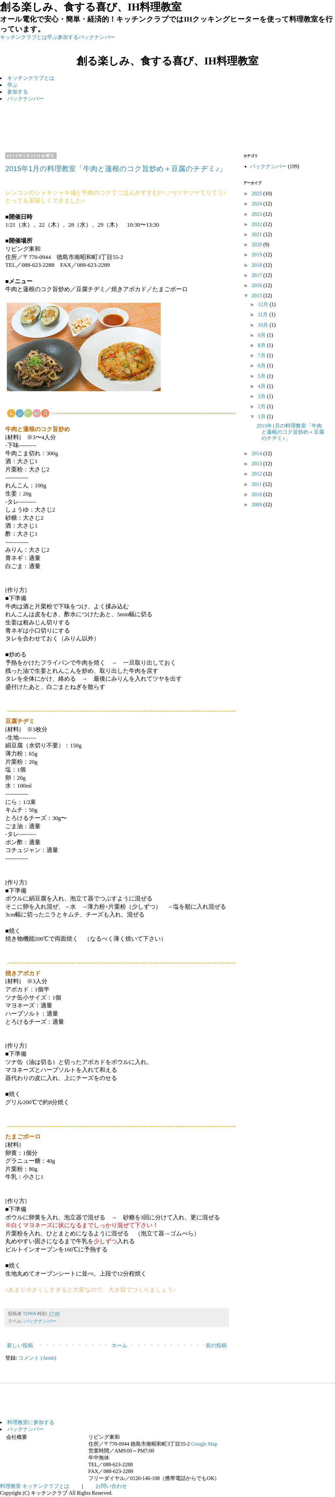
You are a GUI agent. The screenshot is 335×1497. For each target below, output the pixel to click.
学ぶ (52, 37)
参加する (68, 37)
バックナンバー (97, 37)
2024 (257, 203)
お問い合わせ (111, 1486)
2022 (257, 224)
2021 (257, 234)
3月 (262, 396)
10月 (264, 325)
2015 (257, 295)
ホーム (119, 1345)
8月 (262, 345)
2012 (257, 474)
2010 (257, 494)
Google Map (204, 1444)
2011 (257, 484)
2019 (257, 254)
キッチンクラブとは (23, 37)
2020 (257, 244)
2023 (257, 214)
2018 (257, 265)
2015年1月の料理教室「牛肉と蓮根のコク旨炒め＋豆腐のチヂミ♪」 (115, 169)
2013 (257, 463)
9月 (262, 335)
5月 (262, 376)
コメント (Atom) (37, 1358)
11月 (263, 314)
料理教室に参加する (30, 1422)
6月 (262, 365)
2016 (257, 285)
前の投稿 (216, 1345)
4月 (262, 386)
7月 (262, 355)
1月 (262, 416)
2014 (257, 453)
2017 (257, 275)
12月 (264, 304)
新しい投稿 (20, 1345)
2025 (257, 193)
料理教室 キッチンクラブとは (34, 1486)
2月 (262, 406)
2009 (257, 504)
